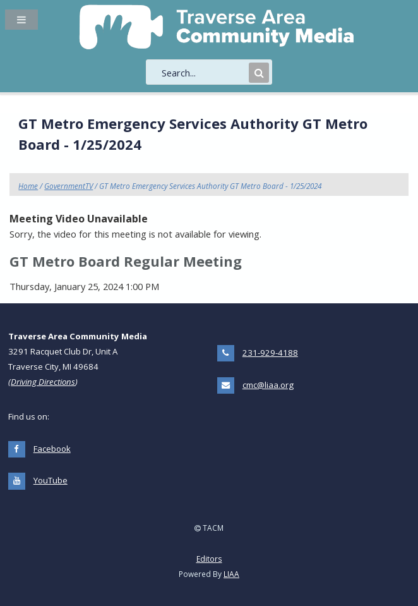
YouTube (50, 480)
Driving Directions (43, 381)
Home (28, 186)
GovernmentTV (68, 186)
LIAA (231, 574)
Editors (209, 559)
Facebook (52, 448)
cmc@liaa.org (268, 385)
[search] (204, 72)
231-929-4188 (270, 352)
